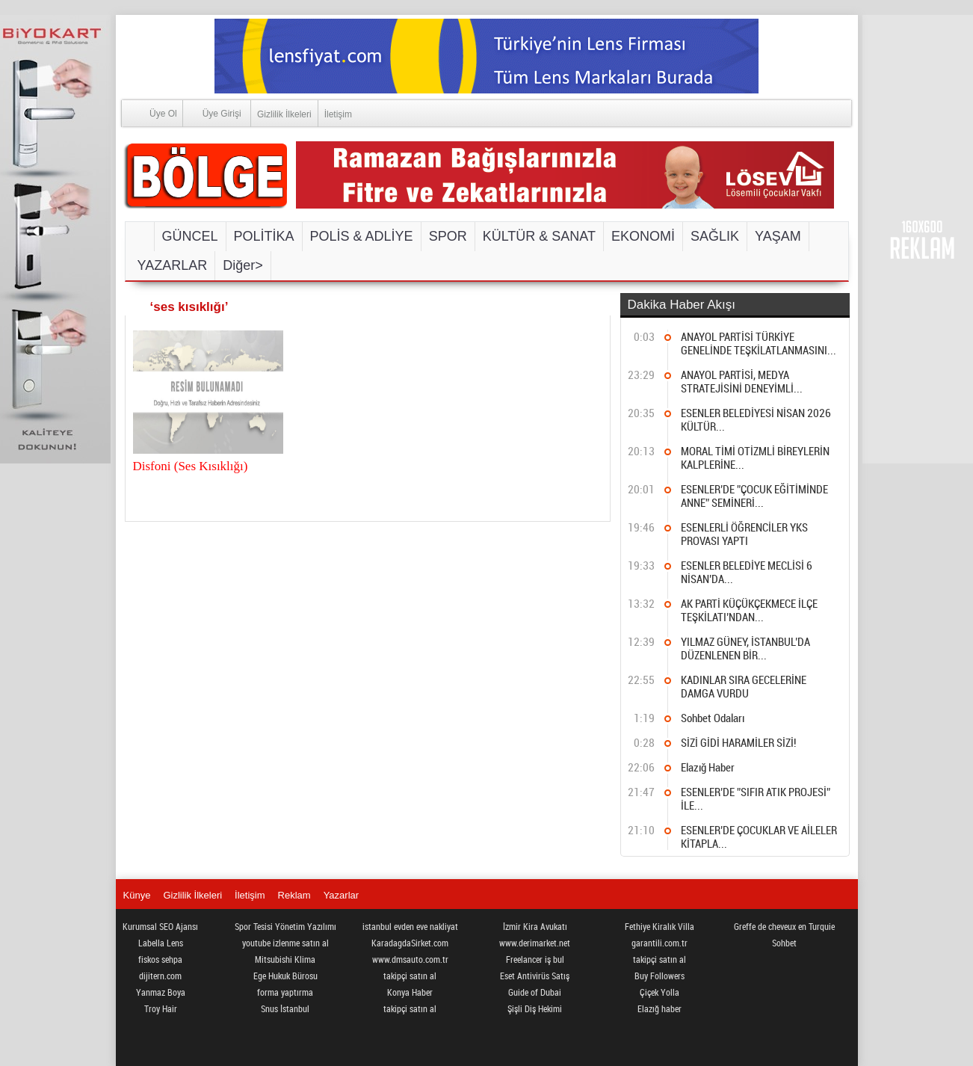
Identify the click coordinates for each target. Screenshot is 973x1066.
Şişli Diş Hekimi (534, 1008)
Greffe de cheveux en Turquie (784, 926)
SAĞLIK (715, 236)
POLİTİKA (264, 236)
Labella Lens (160, 943)
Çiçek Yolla (659, 992)
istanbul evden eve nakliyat (410, 926)
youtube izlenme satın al (285, 943)
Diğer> (243, 265)
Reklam (294, 895)
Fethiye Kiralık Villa (659, 926)
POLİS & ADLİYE (361, 236)
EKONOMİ (643, 236)
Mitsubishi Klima (285, 959)
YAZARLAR (173, 265)
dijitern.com (160, 976)
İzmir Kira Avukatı (535, 926)
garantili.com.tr (659, 943)
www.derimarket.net (534, 943)
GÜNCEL (190, 236)
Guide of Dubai (534, 992)
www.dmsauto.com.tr (410, 959)
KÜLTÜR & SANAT (539, 236)
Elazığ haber (659, 1008)
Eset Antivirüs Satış (534, 976)
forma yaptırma (285, 992)
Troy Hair (160, 1008)
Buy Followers (659, 976)
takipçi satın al (409, 976)
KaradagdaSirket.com (409, 943)
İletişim (338, 114)
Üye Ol (149, 112)
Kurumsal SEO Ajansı (160, 926)
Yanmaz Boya (160, 992)
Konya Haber (410, 992)
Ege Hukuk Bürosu (285, 976)
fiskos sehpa (160, 959)
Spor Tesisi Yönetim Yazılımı (285, 926)
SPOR (448, 236)
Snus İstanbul (285, 1008)
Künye (137, 895)
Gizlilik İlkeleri (284, 114)
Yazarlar (341, 895)
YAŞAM (778, 236)
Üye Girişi (212, 112)
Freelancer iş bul (535, 959)
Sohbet (784, 943)
